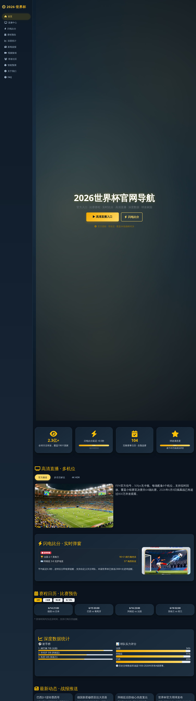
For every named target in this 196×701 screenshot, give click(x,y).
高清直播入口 (102, 216)
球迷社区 (10, 60)
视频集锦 (10, 54)
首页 (8, 16)
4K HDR (76, 477)
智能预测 (10, 67)
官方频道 (42, 477)
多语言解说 (59, 477)
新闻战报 (10, 48)
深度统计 (10, 41)
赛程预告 (10, 35)
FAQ (8, 79)
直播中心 (10, 23)
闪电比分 (10, 29)
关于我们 (10, 73)
